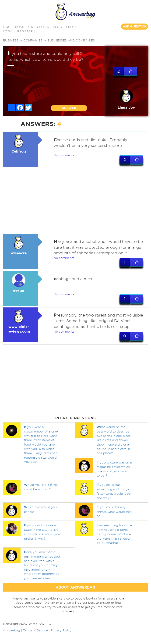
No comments (64, 155)
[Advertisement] (75, 201)
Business (10, 40)
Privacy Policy (61, 630)
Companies (32, 40)
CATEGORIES (38, 26)
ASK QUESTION (135, 26)
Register (25, 31)
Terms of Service (35, 630)
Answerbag (11, 630)
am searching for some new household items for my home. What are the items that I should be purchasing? (114, 534)
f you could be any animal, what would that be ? (114, 511)
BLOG (57, 26)
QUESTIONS (15, 26)
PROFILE (73, 26)
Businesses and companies (71, 40)
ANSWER (69, 108)
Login (8, 31)
